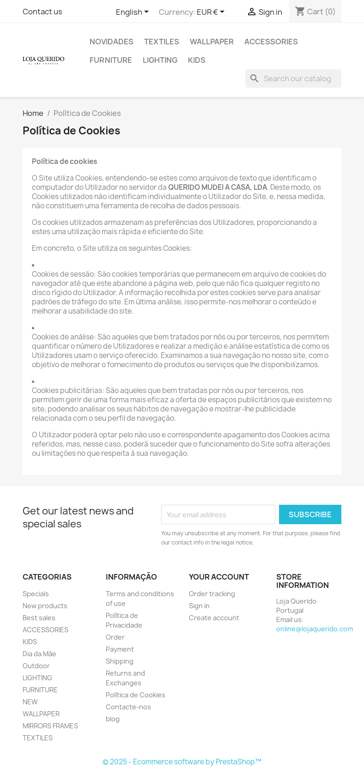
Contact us (42, 11)
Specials (36, 593)
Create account (214, 617)
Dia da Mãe (39, 653)
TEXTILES (161, 41)
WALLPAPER (212, 41)
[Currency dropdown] (212, 12)
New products (45, 605)
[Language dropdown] (134, 12)
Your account (219, 577)
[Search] (293, 78)
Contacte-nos (128, 706)
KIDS (197, 60)
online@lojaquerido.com (314, 628)
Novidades (111, 41)
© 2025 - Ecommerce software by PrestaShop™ (182, 762)
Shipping (119, 661)
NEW (30, 701)
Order (115, 637)
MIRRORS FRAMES (50, 725)
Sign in (199, 605)
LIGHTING (160, 60)
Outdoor (36, 665)
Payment (120, 649)
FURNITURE (111, 60)
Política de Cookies (135, 694)
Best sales (39, 617)
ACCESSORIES (271, 41)
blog (113, 718)
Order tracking (212, 593)
